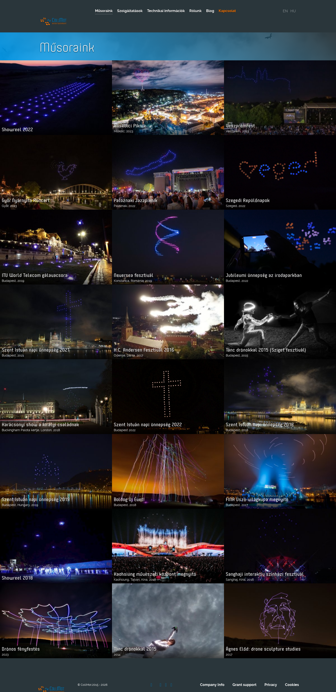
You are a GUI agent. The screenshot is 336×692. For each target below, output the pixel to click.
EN (285, 11)
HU (293, 11)
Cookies (292, 670)
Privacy (270, 670)
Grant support (244, 670)
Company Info (212, 670)
